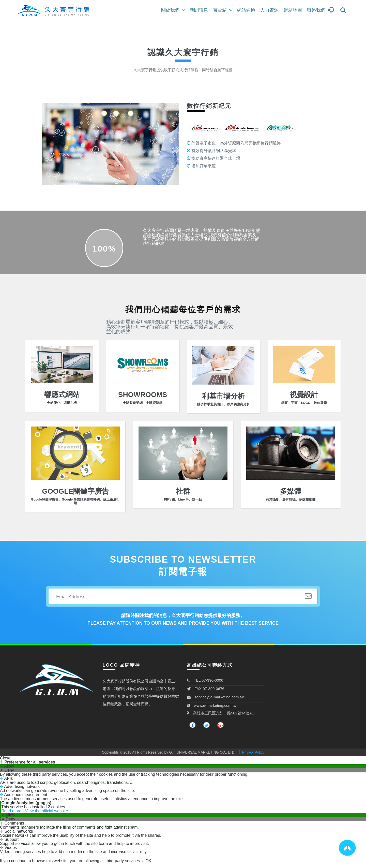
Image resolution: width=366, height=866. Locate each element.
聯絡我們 (316, 10)
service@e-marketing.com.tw (215, 700)
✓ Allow (7, 769)
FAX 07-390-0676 (205, 692)
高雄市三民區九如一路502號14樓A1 (220, 716)
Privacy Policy (253, 755)
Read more (12, 814)
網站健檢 (246, 10)
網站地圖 (293, 10)
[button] (347, 848)
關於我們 (170, 10)
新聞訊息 (199, 10)
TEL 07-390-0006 (205, 683)
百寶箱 (220, 10)
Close (5, 761)
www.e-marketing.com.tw (211, 708)
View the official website (46, 814)
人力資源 (269, 10)
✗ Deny (7, 773)
